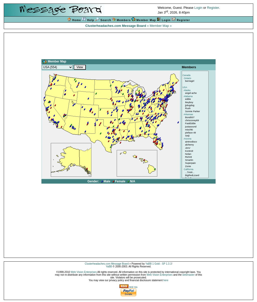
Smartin (195, 160)
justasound (195, 126)
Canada (195, 75)
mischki (195, 129)
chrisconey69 (195, 120)
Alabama (195, 96)
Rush (195, 108)
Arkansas (195, 114)
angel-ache (195, 93)
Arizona (195, 138)
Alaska (195, 90)
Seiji (195, 135)
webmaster (188, 274)
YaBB (109, 266)
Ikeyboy (195, 102)
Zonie (195, 166)
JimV (195, 148)
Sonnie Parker (195, 111)
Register (213, 8)
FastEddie (195, 123)
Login (198, 8)
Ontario (195, 78)
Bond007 (195, 117)
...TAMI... (195, 172)
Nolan (195, 154)
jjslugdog (195, 105)
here (165, 280)
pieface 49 (195, 132)
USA (195, 87)
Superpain (195, 163)
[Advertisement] (128, 45)
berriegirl (195, 81)
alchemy (195, 144)
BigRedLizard (195, 175)
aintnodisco (195, 141)
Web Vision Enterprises (84, 272)
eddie (195, 99)
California (195, 169)
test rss (128, 287)
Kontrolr (195, 151)
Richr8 (195, 157)
